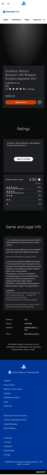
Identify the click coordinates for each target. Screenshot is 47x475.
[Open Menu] (3, 4)
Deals (27, 20)
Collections (16, 20)
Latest (5, 20)
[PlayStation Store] (11, 12)
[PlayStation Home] (23, 3)
